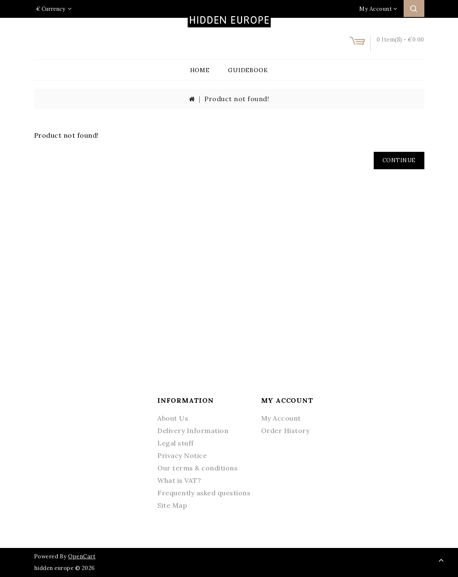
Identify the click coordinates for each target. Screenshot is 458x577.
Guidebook (248, 70)
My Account (281, 418)
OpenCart (82, 556)
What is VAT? (179, 480)
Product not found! (236, 99)
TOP (441, 560)
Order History (285, 430)
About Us (172, 418)
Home (200, 70)
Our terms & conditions (197, 468)
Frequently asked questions (203, 493)
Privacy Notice (182, 455)
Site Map (172, 505)
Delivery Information (192, 430)
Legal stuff (175, 443)
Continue (399, 160)
